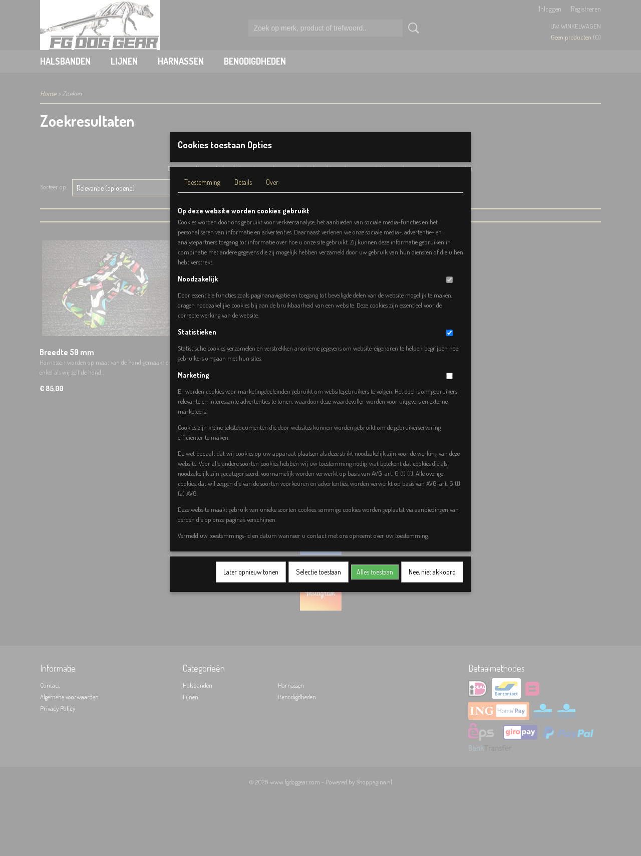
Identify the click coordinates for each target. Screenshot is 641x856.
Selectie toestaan (318, 585)
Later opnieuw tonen (250, 585)
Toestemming (202, 195)
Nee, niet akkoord (432, 585)
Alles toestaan (375, 585)
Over (272, 195)
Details (243, 195)
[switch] (449, 293)
